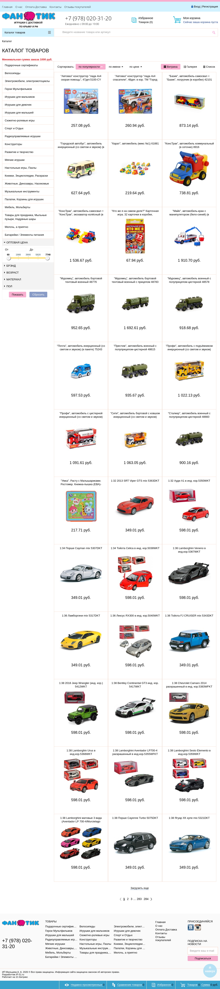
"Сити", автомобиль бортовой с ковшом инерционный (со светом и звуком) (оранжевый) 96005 (135, 417)
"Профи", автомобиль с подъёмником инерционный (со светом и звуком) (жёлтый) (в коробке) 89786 (189, 349)
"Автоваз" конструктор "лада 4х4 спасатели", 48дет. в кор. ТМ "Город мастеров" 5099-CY (135, 79)
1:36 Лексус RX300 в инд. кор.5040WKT (135, 615)
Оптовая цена (16, 242)
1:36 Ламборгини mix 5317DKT (81, 615)
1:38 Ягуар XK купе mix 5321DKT (189, 817)
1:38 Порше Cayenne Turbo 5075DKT (135, 817)
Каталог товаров (28, 32)
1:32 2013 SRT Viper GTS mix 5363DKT (135, 480)
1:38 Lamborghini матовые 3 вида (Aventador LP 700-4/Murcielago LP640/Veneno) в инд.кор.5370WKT (81, 821)
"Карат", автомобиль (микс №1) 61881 (135, 143)
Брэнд (10, 265)
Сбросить (38, 294)
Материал (12, 279)
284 (146, 899)
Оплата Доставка (36, 7)
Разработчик (13, 974)
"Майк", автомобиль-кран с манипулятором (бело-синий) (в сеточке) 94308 (189, 214)
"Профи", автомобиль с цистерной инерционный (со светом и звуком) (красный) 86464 (81, 417)
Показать (17, 294)
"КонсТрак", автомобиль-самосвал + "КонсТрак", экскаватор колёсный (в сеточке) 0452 (81, 214)
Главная (7, 7)
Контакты (55, 7)
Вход (197, 6)
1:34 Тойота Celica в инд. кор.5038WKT (135, 548)
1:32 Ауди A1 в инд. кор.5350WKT (189, 480)
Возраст (11, 272)
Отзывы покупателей (77, 7)
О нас (18, 7)
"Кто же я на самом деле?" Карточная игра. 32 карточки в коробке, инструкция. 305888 (135, 214)
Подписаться (203, 958)
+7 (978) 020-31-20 (88, 18)
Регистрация (210, 6)
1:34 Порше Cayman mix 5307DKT (81, 548)
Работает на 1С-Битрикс (15, 977)
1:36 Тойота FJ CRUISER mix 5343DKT (189, 615)
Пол (8, 286)
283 (139, 899)
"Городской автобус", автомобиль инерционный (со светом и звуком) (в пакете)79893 (81, 147)
